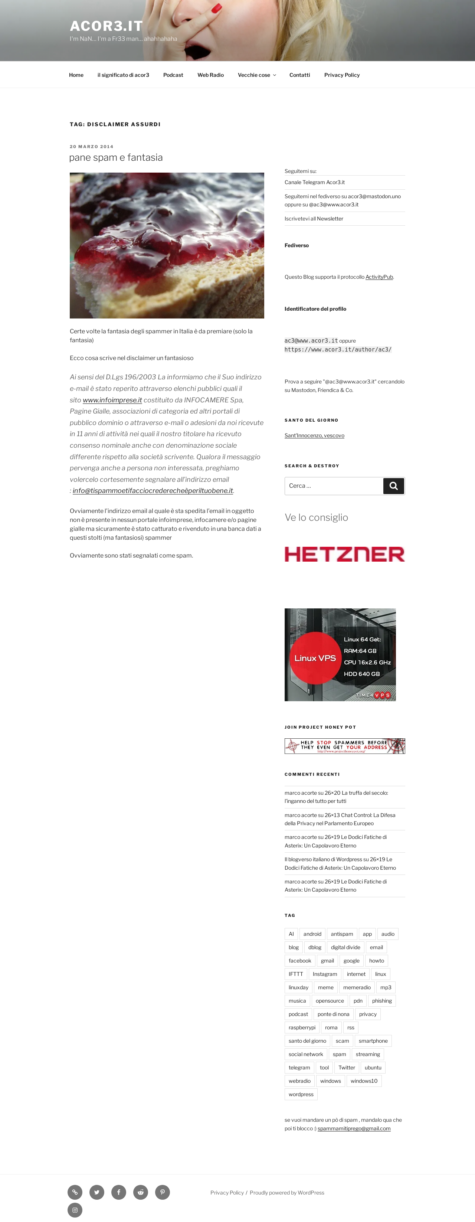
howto (376, 960)
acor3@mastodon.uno (374, 196)
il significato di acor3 (123, 75)
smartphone (373, 1041)
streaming (368, 1054)
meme (326, 987)
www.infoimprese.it (112, 400)
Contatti (299, 75)
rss (350, 1027)
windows (330, 1081)
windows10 (364, 1081)
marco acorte (301, 793)
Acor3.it (107, 26)
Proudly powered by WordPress (287, 1192)
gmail (327, 960)
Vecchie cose (257, 75)
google (352, 960)
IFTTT (296, 974)
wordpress (301, 1094)
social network (306, 1054)
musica (297, 1000)
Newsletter (330, 218)
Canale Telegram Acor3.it (315, 182)
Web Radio (210, 75)
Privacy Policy (342, 75)
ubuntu (373, 1067)
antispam (342, 934)
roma (331, 1027)
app (367, 934)
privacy (368, 1014)
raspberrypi (302, 1027)
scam (342, 1041)
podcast (298, 1014)
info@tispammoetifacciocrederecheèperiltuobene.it (153, 490)
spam (339, 1054)
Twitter (346, 1067)
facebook (300, 960)
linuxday (298, 987)
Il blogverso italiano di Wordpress (323, 859)
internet (356, 974)
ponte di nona (334, 1014)
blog (294, 947)
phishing (382, 1000)
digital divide (345, 947)
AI (291, 934)
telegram (299, 1067)
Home (76, 75)
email (376, 947)
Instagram (325, 974)
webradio (300, 1081)
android (312, 934)
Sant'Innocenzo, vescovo (314, 435)
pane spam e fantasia (116, 157)
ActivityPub (379, 277)
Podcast (173, 75)
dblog (314, 947)
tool (324, 1067)
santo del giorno (307, 1041)
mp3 (386, 987)
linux (380, 974)
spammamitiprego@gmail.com (354, 1128)
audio (387, 934)
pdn (358, 1000)
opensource (330, 1000)
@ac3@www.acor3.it (333, 204)
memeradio (357, 987)
